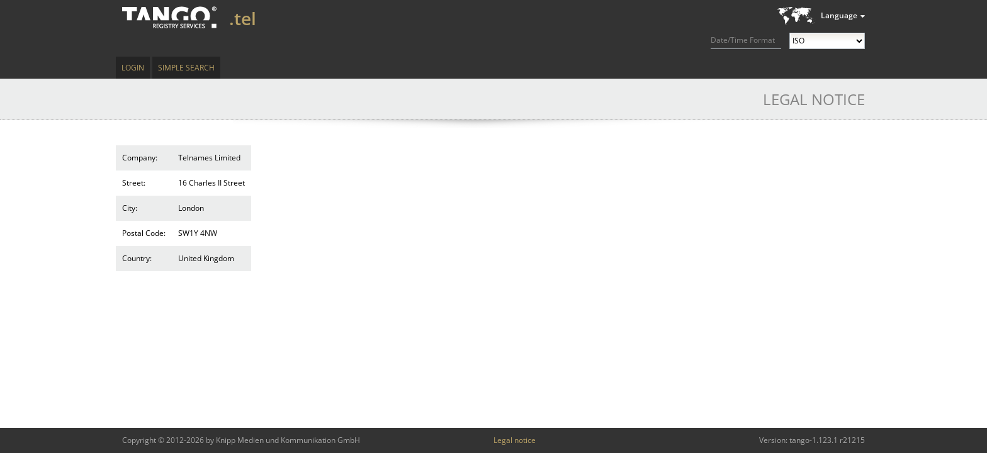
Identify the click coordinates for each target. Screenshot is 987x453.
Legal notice (515, 440)
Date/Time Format (743, 40)
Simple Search (186, 67)
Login (132, 67)
